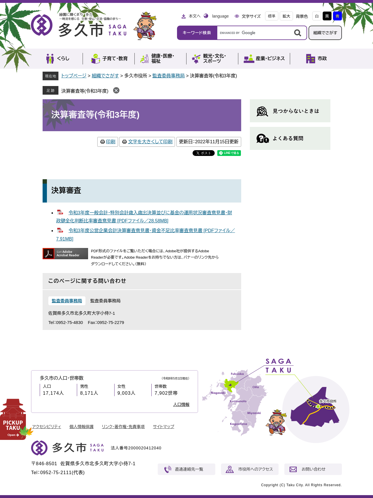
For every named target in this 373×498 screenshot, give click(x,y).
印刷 (110, 141)
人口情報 (181, 404)
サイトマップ (163, 426)
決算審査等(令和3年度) (85, 91)
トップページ (73, 75)
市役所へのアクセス (255, 469)
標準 (271, 16)
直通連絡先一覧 (189, 469)
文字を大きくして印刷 (150, 141)
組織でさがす (325, 32)
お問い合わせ (314, 469)
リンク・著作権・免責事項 (123, 426)
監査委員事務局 (169, 75)
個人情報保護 (81, 426)
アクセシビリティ (46, 426)
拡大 (286, 16)
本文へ (195, 16)
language (220, 16)
